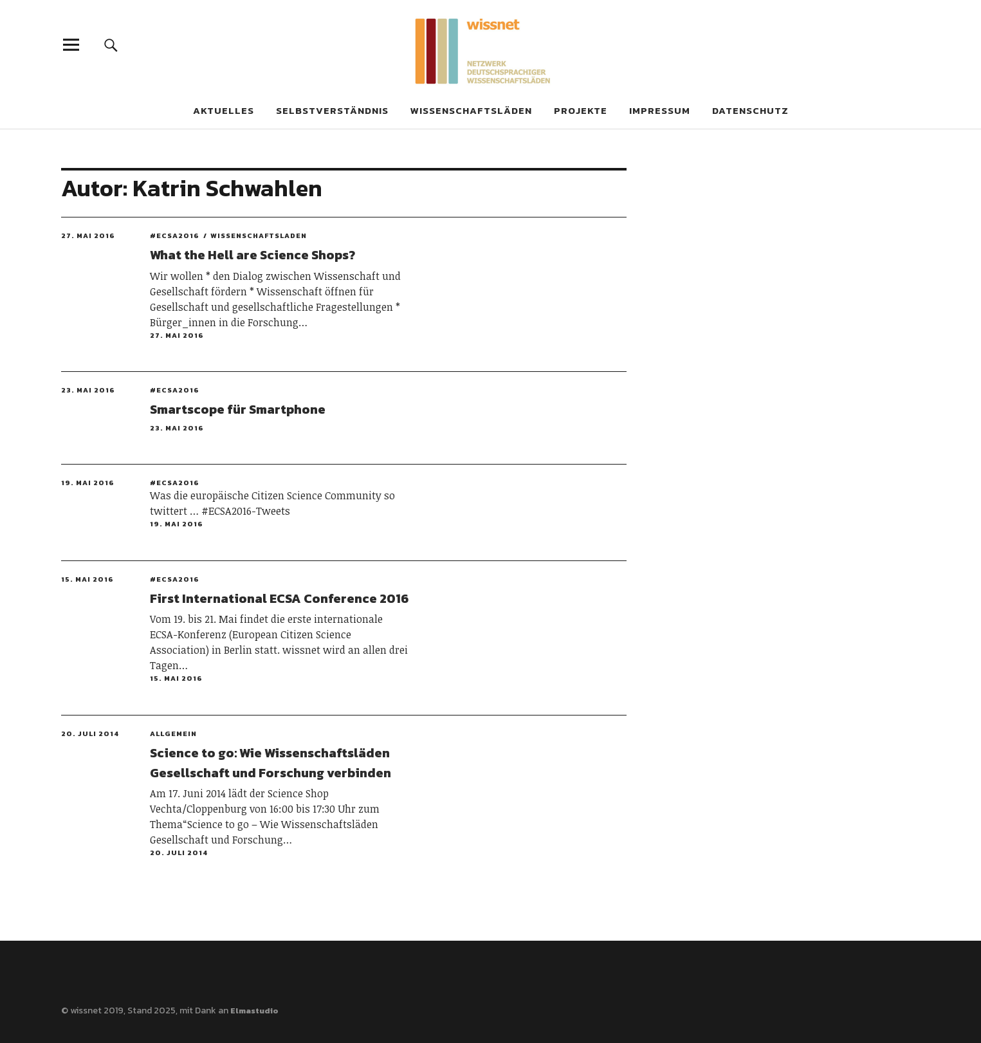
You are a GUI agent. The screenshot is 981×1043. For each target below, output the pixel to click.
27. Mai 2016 (88, 235)
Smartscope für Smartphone (237, 409)
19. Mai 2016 (88, 482)
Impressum (659, 110)
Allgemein (173, 733)
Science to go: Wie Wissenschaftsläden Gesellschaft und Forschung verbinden (270, 762)
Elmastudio (254, 1010)
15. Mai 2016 (87, 579)
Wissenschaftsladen (258, 235)
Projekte (580, 110)
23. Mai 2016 (88, 390)
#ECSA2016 (174, 235)
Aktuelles (223, 110)
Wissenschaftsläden (471, 110)
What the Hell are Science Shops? (252, 254)
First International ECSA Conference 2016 (279, 598)
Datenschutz (750, 110)
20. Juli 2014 (90, 733)
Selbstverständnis (332, 110)
